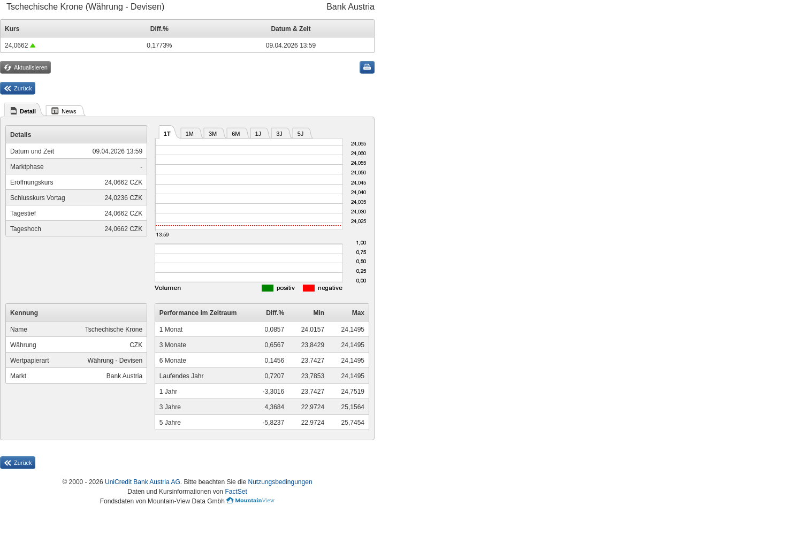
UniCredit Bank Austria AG (142, 482)
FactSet (236, 491)
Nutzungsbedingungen (280, 482)
